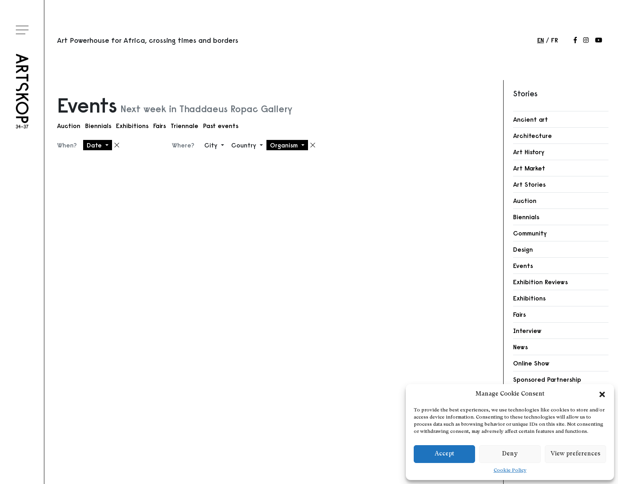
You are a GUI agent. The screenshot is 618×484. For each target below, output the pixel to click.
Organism (285, 145)
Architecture (532, 136)
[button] (602, 394)
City (211, 145)
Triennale (184, 126)
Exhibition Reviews (540, 282)
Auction (68, 126)
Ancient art (530, 119)
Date (95, 145)
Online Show (531, 363)
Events (523, 266)
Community (530, 233)
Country (244, 145)
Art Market (529, 168)
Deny (509, 454)
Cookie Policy (510, 470)
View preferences (575, 454)
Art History (528, 152)
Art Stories (529, 184)
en (540, 40)
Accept (444, 454)
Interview (527, 331)
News (520, 347)
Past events (220, 126)
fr (554, 40)
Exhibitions (132, 126)
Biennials (98, 126)
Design (523, 249)
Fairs (159, 126)
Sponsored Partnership (547, 379)
